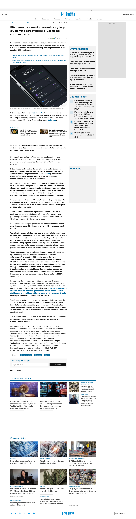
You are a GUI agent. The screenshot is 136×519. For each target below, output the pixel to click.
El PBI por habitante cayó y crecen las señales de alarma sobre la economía (81, 86)
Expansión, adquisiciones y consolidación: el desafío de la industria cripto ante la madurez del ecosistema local (58, 133)
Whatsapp (34, 513)
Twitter (11, 513)
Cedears (93, 172)
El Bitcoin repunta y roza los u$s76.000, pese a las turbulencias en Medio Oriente (88, 388)
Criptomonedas (32, 23)
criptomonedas (37, 113)
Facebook (15, 513)
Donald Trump (22, 10)
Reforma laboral (78, 10)
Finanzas (57, 19)
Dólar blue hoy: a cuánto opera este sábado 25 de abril (52, 490)
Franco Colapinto (89, 10)
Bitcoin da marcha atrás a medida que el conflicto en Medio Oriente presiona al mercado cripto (28, 132)
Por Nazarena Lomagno (16, 496)
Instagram (20, 513)
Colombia (52, 120)
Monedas (72, 172)
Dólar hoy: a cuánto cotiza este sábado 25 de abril (84, 135)
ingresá (132, 14)
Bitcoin (47, 174)
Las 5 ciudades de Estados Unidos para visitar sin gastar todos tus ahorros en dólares (51, 501)
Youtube (29, 513)
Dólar (13, 10)
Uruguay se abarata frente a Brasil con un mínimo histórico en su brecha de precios (82, 491)
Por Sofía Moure (73, 505)
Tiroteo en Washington (64, 10)
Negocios (78, 19)
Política (67, 19)
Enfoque (31, 10)
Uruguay (100, 19)
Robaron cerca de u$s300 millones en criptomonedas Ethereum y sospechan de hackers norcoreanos (51, 404)
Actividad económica (42, 10)
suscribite (126, 14)
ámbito (12, 23)
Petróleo (53, 10)
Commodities (85, 172)
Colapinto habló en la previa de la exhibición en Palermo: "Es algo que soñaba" (82, 77)
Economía (45, 19)
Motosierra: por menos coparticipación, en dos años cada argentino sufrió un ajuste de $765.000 (84, 125)
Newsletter (132, 18)
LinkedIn (24, 513)
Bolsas (78, 172)
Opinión (89, 19)
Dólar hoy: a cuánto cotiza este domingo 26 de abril (82, 69)
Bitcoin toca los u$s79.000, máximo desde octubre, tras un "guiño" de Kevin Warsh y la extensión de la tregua (23, 404)
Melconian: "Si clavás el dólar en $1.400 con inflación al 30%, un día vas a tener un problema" (84, 115)
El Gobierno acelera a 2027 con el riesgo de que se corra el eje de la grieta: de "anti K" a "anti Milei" (84, 104)
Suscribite (58, 364)
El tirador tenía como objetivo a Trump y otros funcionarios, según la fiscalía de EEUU (82, 55)
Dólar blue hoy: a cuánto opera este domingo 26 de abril (82, 63)
